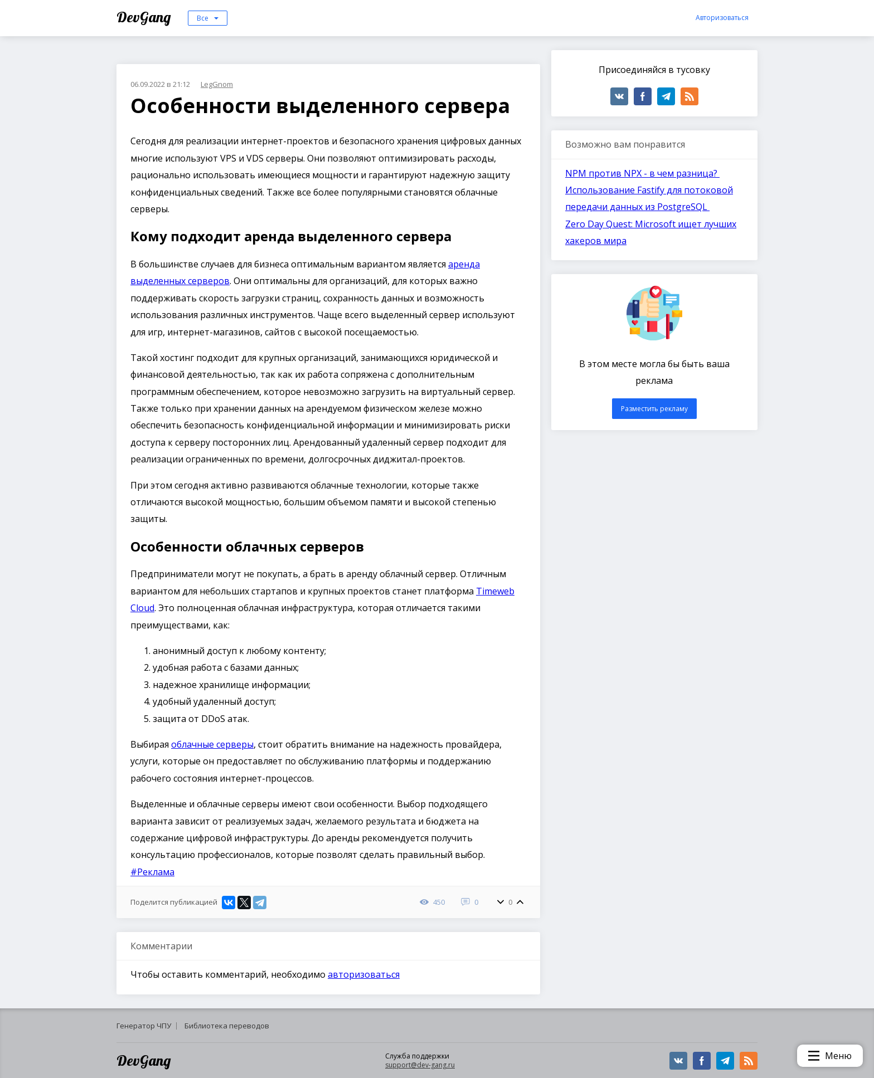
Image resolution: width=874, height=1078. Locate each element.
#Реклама (152, 872)
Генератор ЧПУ (143, 1026)
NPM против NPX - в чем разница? (642, 173)
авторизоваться (364, 974)
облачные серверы (212, 744)
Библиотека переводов (226, 1026)
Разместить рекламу (654, 408)
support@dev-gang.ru (420, 1065)
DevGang (145, 17)
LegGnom (217, 84)
